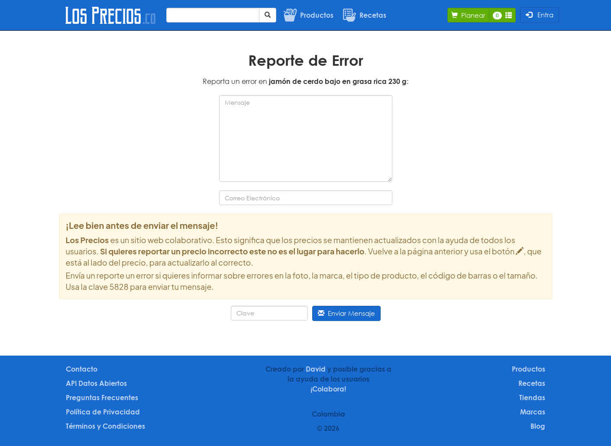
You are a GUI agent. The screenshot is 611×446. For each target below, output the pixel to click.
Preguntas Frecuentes (102, 397)
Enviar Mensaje (346, 313)
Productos (528, 369)
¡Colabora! (328, 389)
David (316, 369)
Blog (537, 426)
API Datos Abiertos (96, 383)
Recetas (531, 383)
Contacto (81, 369)
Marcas (532, 411)
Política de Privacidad (103, 411)
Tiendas (532, 397)
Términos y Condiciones (105, 426)
